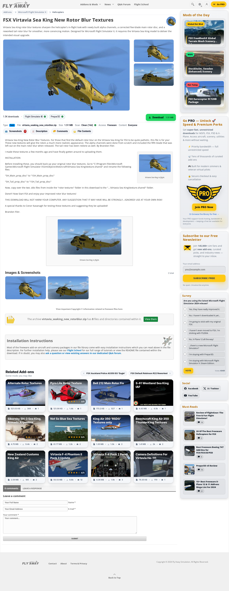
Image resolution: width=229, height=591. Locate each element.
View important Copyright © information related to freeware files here (89, 309)
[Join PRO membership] (204, 197)
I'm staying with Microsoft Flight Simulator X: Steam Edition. (204, 362)
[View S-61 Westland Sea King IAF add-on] (153, 395)
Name (72, 502)
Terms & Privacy (78, 563)
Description (39, 131)
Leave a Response (32, 488)
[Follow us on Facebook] (191, 388)
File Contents (82, 131)
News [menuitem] (109, 4)
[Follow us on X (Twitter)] (211, 388)
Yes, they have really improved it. (204, 309)
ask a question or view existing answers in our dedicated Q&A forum (83, 353)
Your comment (11, 514)
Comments (60, 131)
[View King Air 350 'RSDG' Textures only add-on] (111, 431)
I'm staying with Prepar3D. (201, 354)
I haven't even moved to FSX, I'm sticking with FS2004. (204, 331)
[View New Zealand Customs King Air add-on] (25, 466)
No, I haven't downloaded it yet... (204, 315)
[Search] (193, 4)
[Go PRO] (218, 4)
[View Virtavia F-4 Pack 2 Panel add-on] (111, 466)
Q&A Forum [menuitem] (124, 4)
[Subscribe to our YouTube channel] (190, 395)
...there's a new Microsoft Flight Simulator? (203, 347)
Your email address (191, 263)
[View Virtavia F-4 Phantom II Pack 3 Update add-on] (68, 466)
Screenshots (15, 131)
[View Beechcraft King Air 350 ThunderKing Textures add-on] (153, 431)
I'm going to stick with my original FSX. (205, 323)
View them (151, 319)
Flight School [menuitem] (141, 4)
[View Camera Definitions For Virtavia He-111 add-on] (153, 466)
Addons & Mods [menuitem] (90, 4)
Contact (53, 563)
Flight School (74, 350)
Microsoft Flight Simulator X (32, 12)
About (63, 563)
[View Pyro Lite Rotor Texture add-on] (68, 395)
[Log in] (207, 4)
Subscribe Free (204, 278)
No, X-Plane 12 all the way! (201, 339)
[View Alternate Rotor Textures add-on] (25, 395)
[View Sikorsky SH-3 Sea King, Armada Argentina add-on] (25, 431)
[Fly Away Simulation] (16, 4)
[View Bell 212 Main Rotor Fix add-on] (111, 395)
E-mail (72, 508)
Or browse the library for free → (204, 214)
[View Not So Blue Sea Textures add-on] (68, 431)
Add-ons (7, 12)
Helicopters (58, 12)
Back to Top (114, 576)
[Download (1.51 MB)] (161, 117)
